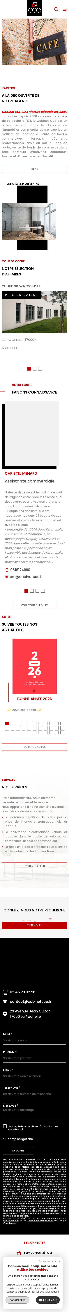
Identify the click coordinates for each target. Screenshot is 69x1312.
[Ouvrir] (56, 9)
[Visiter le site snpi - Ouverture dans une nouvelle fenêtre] (34, 1287)
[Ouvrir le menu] (65, 9)
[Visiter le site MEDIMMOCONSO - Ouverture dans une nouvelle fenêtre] (36, 1302)
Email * (8, 1071)
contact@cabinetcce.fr (30, 1002)
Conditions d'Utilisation (40, 1221)
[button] (25, 51)
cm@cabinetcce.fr (26, 579)
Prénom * (10, 1053)
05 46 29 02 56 (22, 993)
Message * (10, 1107)
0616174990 (20, 573)
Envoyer (18, 1152)
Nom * (7, 1035)
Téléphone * (11, 1089)
